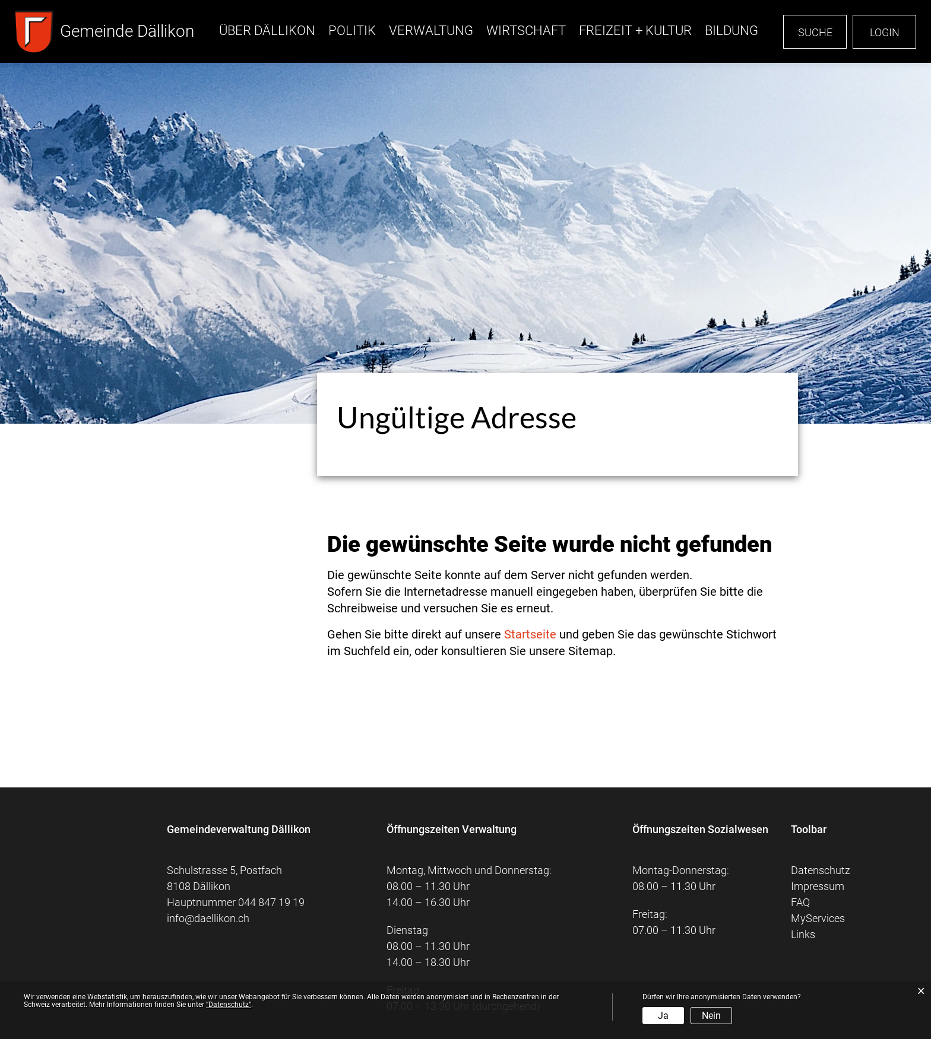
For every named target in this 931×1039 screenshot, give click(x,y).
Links (803, 934)
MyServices (818, 918)
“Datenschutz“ (228, 1004)
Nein (711, 1015)
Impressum (817, 886)
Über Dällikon (267, 30)
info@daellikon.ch (208, 918)
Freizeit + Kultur (635, 30)
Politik (352, 30)
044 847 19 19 (271, 902)
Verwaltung (431, 30)
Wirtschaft (526, 30)
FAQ (800, 902)
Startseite (530, 634)
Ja (663, 1015)
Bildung (731, 30)
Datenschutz (820, 870)
